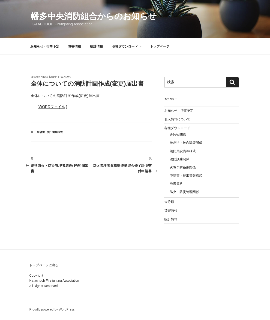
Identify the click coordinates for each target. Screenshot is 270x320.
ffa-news (64, 76)
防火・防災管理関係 (184, 192)
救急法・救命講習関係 (186, 143)
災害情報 (74, 46)
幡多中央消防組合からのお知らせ (94, 16)
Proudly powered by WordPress (52, 309)
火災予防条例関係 (183, 167)
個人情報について (177, 119)
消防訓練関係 (179, 159)
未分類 (169, 202)
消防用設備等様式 (183, 151)
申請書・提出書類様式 (50, 132)
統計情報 (96, 46)
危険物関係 (178, 134)
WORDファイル (52, 107)
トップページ (159, 46)
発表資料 (176, 183)
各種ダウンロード (127, 46)
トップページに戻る (43, 265)
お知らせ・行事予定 (44, 46)
